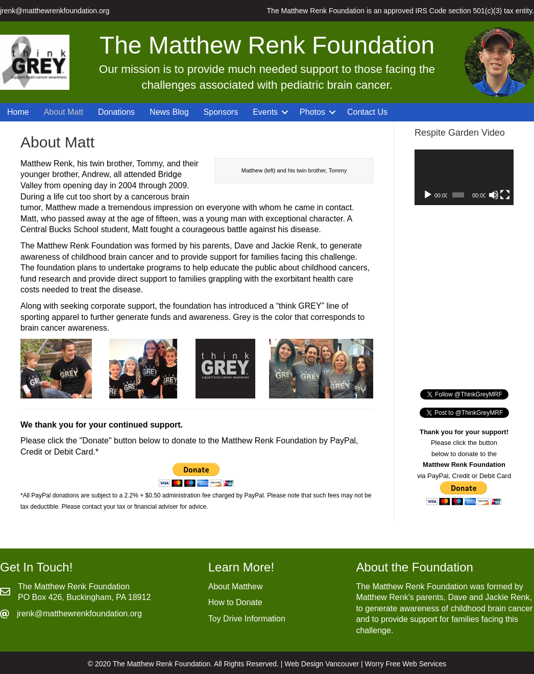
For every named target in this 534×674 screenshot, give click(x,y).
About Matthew (235, 586)
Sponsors (221, 112)
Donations (116, 112)
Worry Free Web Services (406, 664)
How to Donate (235, 602)
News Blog (169, 112)
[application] (464, 177)
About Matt (63, 112)
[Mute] (494, 195)
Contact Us (367, 112)
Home (18, 112)
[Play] (428, 195)
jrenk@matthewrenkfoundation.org (54, 11)
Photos (312, 112)
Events (265, 112)
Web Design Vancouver (321, 664)
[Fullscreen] (505, 195)
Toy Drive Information (246, 618)
